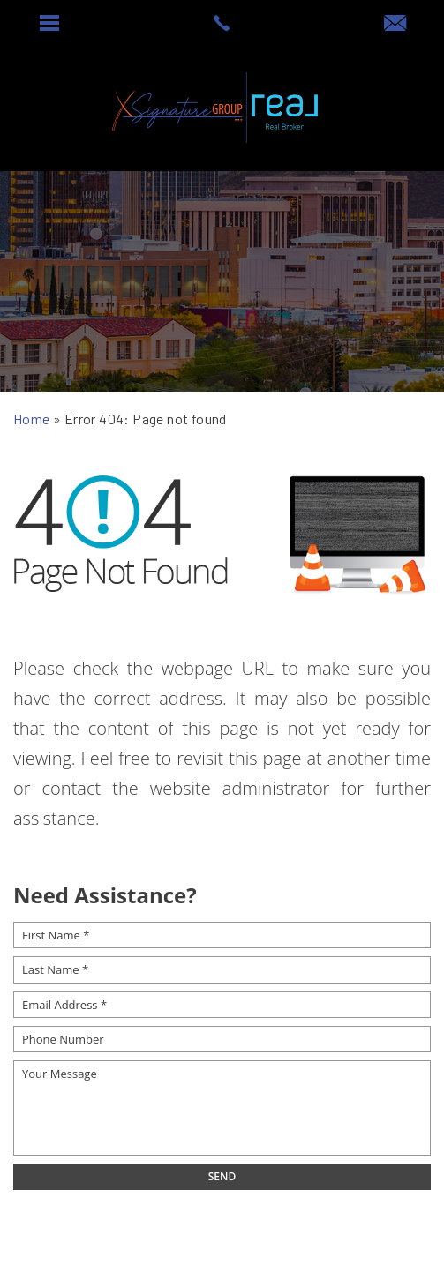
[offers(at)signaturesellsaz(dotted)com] (395, 24)
